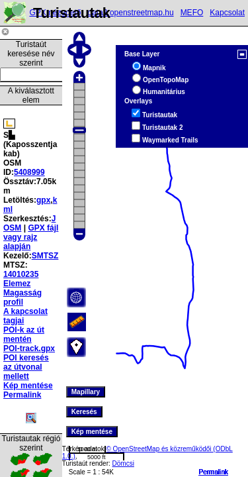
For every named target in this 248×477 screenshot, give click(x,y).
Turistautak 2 (162, 127)
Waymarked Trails (170, 140)
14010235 (20, 274)
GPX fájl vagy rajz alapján (30, 237)
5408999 (29, 172)
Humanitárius (164, 91)
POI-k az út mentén (23, 334)
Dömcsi (123, 463)
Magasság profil (22, 297)
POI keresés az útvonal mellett (26, 367)
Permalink (213, 472)
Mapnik (154, 68)
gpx (43, 200)
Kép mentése (28, 385)
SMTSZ (45, 255)
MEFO (192, 12)
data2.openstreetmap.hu (131, 12)
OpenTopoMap (165, 79)
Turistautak (159, 115)
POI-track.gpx (29, 348)
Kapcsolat (227, 12)
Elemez (16, 283)
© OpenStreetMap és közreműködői (159, 448)
